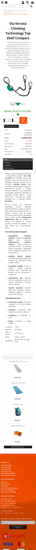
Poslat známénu (9, 168)
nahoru (33, 547)
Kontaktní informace (8, 475)
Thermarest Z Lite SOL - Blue (18, 383)
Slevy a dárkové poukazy (10, 488)
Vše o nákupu (5, 484)
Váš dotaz (7, 162)
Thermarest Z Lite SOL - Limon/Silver (18, 361)
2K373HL (29, 152)
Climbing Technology (27, 134)
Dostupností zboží (7, 490)
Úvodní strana (6, 465)
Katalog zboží (6, 467)
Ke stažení (4, 486)
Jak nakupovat (6, 471)
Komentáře (7, 165)
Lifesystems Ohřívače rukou (18, 426)
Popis (5, 159)
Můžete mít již (18, 112)
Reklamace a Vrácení (8, 492)
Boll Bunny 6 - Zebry (18, 404)
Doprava (4, 482)
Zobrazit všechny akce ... (18, 447)
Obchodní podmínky (8, 473)
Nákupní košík (6, 469)
